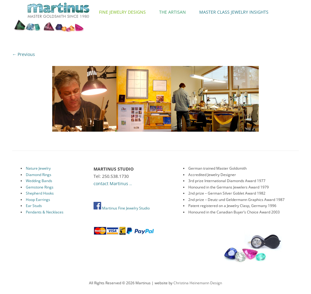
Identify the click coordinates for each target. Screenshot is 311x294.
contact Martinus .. (113, 183)
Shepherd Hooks (40, 193)
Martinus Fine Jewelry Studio (122, 208)
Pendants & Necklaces (44, 212)
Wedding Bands (39, 180)
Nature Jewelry (38, 168)
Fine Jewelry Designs (122, 12)
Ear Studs (34, 205)
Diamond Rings (38, 174)
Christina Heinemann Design (197, 282)
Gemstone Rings (39, 187)
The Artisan (172, 12)
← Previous (23, 54)
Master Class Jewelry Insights (233, 12)
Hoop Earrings (38, 199)
